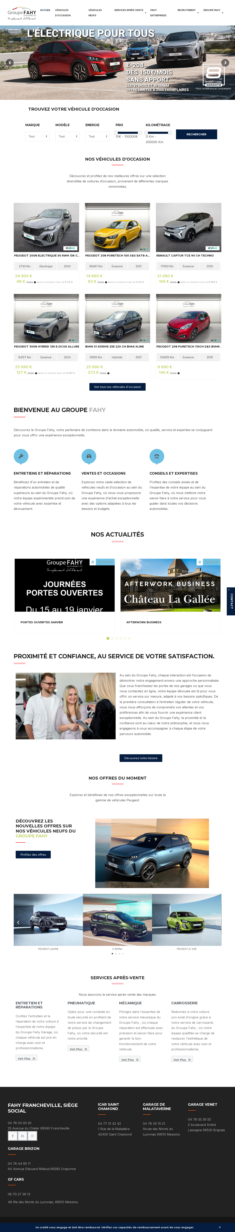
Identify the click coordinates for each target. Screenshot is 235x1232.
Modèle (62, 125)
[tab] (107, 638)
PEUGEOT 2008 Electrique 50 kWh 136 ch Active (47, 255)
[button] (18, 922)
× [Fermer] (220, 1227)
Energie (92, 125)
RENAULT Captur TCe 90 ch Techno (185, 255)
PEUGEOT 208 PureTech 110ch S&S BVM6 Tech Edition (189, 346)
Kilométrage (158, 125)
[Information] (35, 282)
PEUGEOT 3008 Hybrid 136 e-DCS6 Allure (46, 346)
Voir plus (26, 1058)
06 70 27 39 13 (19, 1194)
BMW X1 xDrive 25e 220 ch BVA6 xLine (114, 346)
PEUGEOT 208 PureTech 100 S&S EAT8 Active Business (118, 255)
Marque (32, 125)
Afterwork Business (144, 622)
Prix (119, 125)
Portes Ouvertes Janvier (42, 622)
